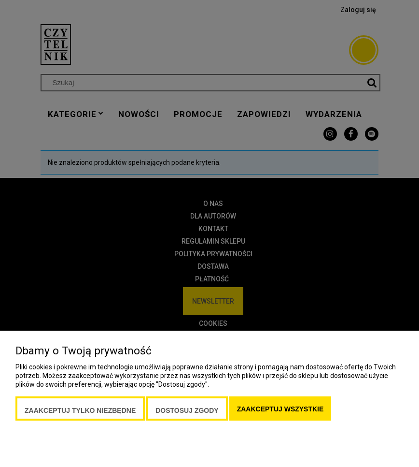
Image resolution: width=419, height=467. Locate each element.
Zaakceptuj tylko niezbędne (80, 410)
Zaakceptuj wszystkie (280, 409)
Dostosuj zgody (186, 410)
